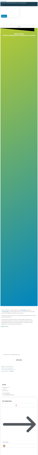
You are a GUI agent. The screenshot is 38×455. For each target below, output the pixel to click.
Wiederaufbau (23, 310)
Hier (2, 326)
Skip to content (3, 1)
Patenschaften (6, 311)
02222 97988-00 (7, 393)
